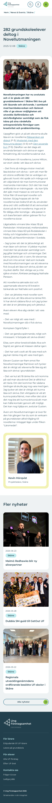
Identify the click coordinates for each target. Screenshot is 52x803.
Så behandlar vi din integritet (15, 795)
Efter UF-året (9, 763)
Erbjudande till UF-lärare (15, 743)
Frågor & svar (9, 774)
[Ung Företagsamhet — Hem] (17, 723)
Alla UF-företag (10, 759)
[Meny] (46, 4)
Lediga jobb (9, 779)
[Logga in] (38, 4)
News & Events (18, 12)
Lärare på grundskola (13, 748)
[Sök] (30, 4)
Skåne (30, 12)
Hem (6, 12)
